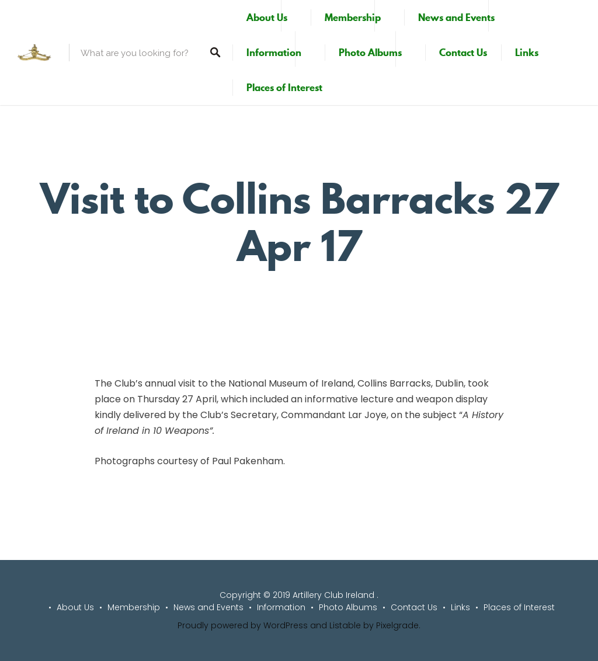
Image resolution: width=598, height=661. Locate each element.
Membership (353, 18)
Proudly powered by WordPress (243, 625)
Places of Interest (284, 88)
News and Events (456, 18)
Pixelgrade (397, 625)
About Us (266, 18)
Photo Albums (370, 53)
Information (273, 53)
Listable (345, 625)
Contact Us (463, 53)
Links (526, 53)
